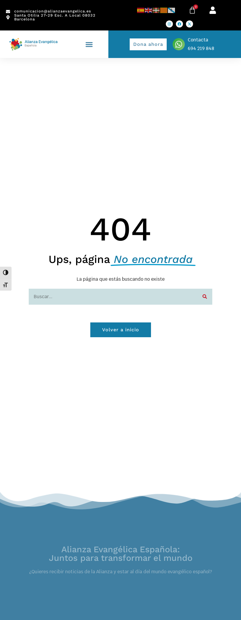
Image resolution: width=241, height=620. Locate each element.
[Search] (204, 297)
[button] (89, 44)
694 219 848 (201, 48)
